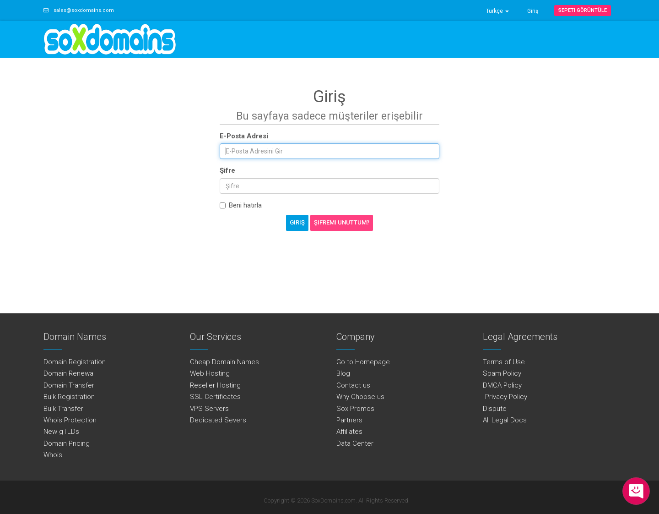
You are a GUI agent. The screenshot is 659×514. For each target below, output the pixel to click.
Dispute (495, 409)
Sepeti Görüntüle (582, 10)
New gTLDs (61, 431)
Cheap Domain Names (224, 362)
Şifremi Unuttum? (341, 222)
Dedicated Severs (218, 420)
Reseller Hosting (215, 385)
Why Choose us (360, 397)
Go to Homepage (363, 362)
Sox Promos (355, 409)
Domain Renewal (69, 373)
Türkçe (497, 11)
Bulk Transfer (63, 409)
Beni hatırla (241, 205)
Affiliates (349, 431)
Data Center (354, 443)
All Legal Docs (505, 420)
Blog (343, 373)
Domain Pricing (66, 443)
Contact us (353, 385)
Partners (349, 420)
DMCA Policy (502, 385)
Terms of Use (504, 362)
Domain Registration (74, 362)
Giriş (532, 11)
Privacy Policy (505, 397)
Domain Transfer (68, 385)
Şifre (227, 170)
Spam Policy (502, 373)
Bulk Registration (69, 397)
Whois (52, 455)
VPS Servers (209, 409)
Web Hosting (210, 373)
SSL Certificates (215, 397)
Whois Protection (70, 420)
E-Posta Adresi (244, 136)
